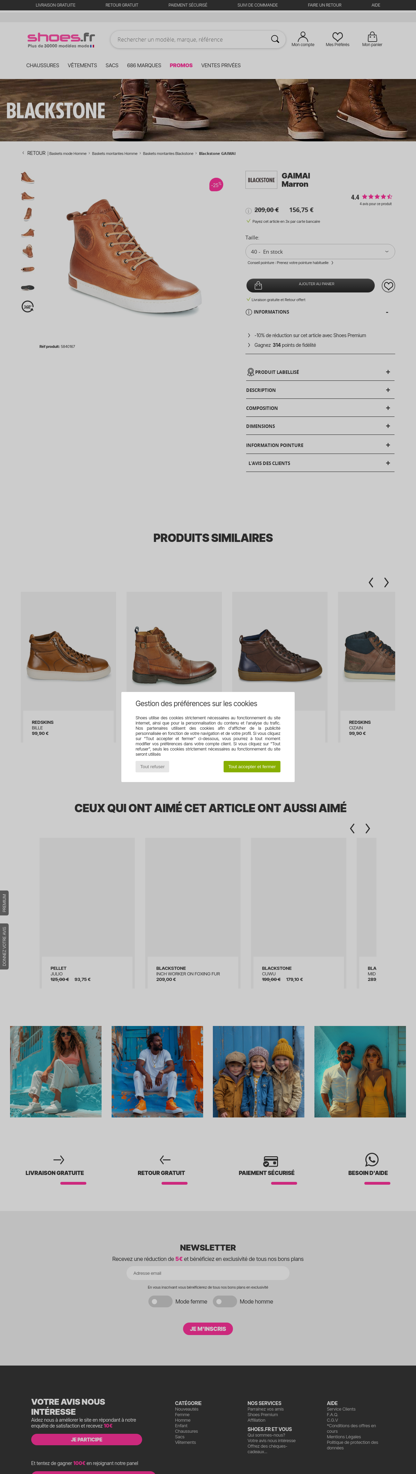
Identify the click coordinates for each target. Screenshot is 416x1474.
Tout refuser (152, 766)
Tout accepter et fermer (252, 766)
